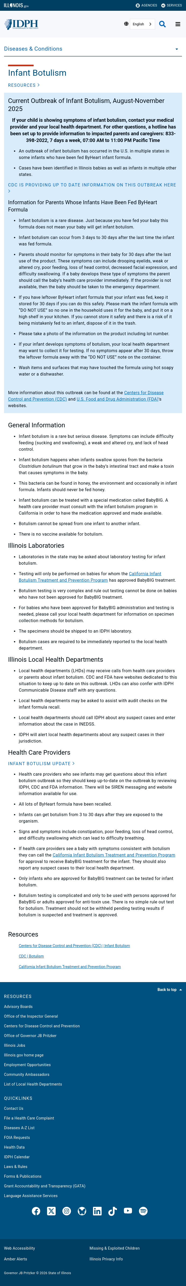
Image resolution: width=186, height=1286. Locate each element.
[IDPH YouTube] (128, 1212)
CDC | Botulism (31, 956)
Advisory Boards (18, 1006)
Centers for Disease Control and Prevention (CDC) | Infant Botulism (74, 946)
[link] (36, 1212)
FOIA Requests (17, 1137)
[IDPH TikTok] (112, 1212)
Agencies (146, 6)
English (138, 24)
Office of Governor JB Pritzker (30, 1036)
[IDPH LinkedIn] (97, 1212)
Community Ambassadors (26, 1074)
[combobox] (142, 24)
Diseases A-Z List (19, 1128)
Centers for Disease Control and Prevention (42, 1026)
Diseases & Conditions (33, 49)
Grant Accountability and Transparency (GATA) (44, 1186)
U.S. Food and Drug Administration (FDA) (117, 399)
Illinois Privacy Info (106, 1259)
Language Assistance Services (31, 1196)
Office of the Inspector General (31, 1016)
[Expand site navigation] (178, 24)
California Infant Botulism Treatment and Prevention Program (114, 855)
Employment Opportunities (27, 1065)
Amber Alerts (15, 1259)
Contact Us (13, 1108)
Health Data (14, 1147)
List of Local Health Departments (33, 1084)
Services (171, 6)
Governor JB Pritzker (19, 1273)
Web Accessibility (19, 1248)
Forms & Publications (22, 1176)
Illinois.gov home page (24, 1055)
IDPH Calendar (17, 1157)
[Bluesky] (82, 1212)
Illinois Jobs (14, 1045)
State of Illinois (59, 1273)
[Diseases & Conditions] (175, 48)
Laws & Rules (15, 1166)
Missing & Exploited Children (115, 1248)
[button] (24, 85)
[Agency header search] (162, 24)
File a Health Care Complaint (29, 1118)
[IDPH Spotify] (143, 1212)
